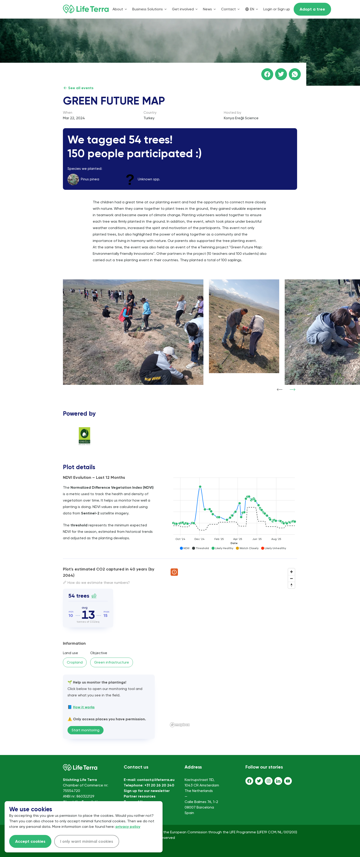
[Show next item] (292, 389)
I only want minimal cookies (86, 841)
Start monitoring (85, 730)
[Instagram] (269, 781)
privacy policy (127, 826)
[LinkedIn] (278, 781)
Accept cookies (30, 841)
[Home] (86, 9)
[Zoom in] (291, 571)
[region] (232, 647)
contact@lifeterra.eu (155, 780)
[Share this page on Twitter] (281, 74)
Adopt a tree (312, 9)
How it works (84, 707)
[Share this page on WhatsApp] (295, 74)
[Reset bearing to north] (291, 585)
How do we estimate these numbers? (96, 583)
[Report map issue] (174, 572)
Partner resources (139, 796)
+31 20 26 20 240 (159, 785)
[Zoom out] (291, 578)
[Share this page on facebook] (267, 74)
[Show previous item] (279, 389)
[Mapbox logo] (180, 724)
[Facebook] (249, 781)
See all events (78, 88)
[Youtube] (288, 781)
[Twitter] (259, 781)
